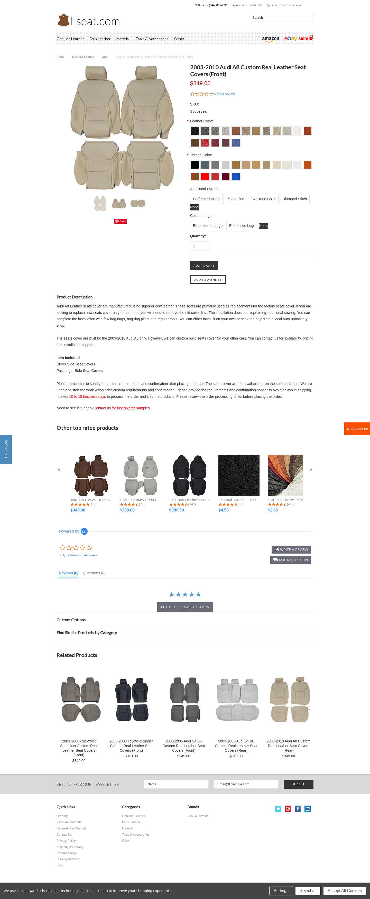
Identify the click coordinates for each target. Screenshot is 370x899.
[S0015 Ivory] (276, 129)
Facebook (298, 809)
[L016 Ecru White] (287, 163)
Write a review (224, 94)
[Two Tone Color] (263, 199)
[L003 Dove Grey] (215, 163)
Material (123, 38)
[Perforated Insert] (206, 199)
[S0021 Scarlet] (205, 141)
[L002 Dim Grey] (205, 163)
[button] (59, 470)
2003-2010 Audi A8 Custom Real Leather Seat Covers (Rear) (288, 745)
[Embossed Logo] (242, 226)
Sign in (270, 5)
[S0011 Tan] (235, 129)
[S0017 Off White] (297, 129)
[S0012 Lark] (246, 129)
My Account (239, 5)
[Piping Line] (235, 199)
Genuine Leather (70, 38)
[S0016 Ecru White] (287, 129)
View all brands (198, 816)
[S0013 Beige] (256, 129)
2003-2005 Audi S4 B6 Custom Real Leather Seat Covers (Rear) (236, 745)
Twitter (278, 809)
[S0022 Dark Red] (215, 141)
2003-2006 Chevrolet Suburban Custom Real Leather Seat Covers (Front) (79, 748)
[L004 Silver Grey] (225, 163)
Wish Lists (255, 5)
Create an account (290, 5)
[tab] (68, 574)
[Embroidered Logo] (207, 226)
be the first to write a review (185, 607)
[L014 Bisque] (266, 163)
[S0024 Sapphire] (235, 141)
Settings (281, 890)
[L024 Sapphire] (235, 175)
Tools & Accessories (151, 38)
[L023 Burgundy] (225, 175)
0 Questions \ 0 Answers (78, 555)
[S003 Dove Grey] (215, 129)
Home (60, 57)
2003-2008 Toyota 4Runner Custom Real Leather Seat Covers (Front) (131, 745)
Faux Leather (100, 38)
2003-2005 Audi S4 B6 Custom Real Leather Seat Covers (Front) (184, 745)
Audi (105, 57)
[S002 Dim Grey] (205, 129)
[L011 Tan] (235, 163)
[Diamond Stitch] (295, 199)
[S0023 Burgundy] (225, 141)
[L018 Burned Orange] (307, 163)
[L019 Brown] (194, 175)
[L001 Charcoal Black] (194, 163)
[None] (194, 207)
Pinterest (288, 809)
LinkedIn (307, 809)
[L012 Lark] (246, 163)
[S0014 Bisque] (266, 129)
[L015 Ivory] (276, 163)
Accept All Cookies (345, 890)
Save (122, 221)
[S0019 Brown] (194, 141)
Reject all (308, 890)
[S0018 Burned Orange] (307, 129)
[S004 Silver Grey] (225, 129)
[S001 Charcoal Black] (194, 129)
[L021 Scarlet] (205, 175)
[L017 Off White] (297, 163)
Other (179, 38)
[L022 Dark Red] (215, 175)
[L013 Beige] (256, 163)
